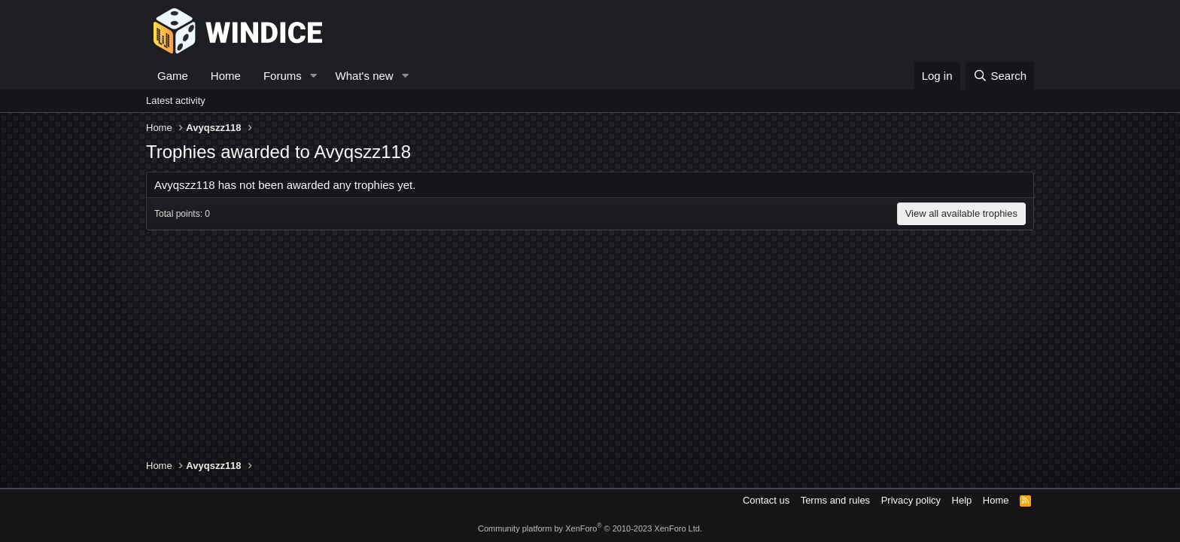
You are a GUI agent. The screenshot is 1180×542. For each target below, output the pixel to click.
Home (226, 75)
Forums (282, 75)
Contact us (766, 500)
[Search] (1000, 76)
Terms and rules (835, 500)
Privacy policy (911, 500)
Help (962, 500)
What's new (365, 75)
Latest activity (175, 100)
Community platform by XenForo (590, 528)
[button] (313, 76)
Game (172, 75)
